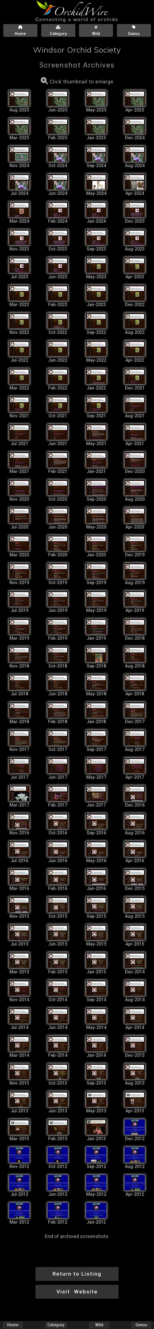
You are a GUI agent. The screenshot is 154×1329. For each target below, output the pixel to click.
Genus (141, 1325)
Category (55, 1325)
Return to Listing (77, 1274)
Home (12, 1325)
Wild (99, 1325)
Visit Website (77, 1291)
